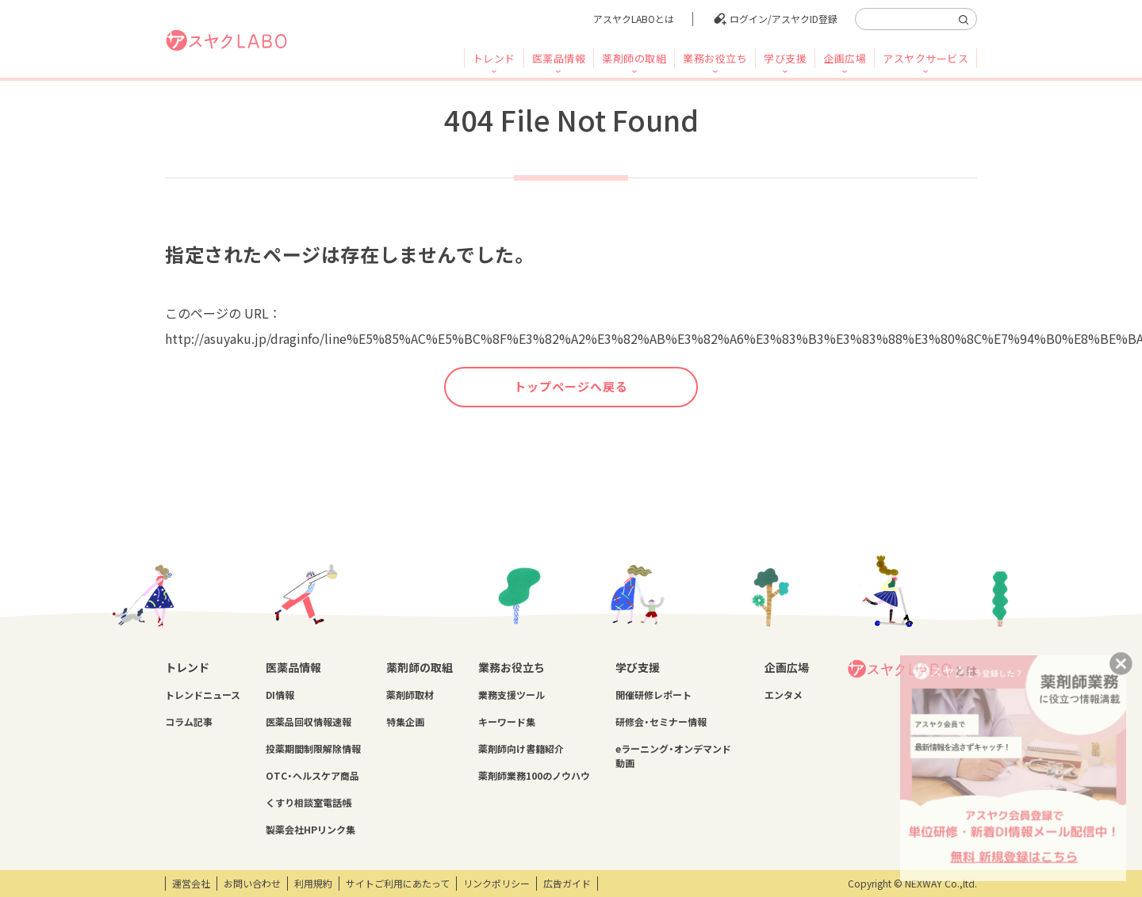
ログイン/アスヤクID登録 (783, 19)
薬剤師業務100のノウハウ (534, 776)
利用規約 (313, 883)
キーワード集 (506, 722)
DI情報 (280, 695)
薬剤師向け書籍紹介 (521, 749)
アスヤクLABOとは (633, 19)
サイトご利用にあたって (398, 883)
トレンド (494, 58)
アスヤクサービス (925, 58)
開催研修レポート (653, 695)
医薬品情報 (559, 58)
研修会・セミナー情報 (661, 722)
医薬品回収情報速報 (308, 722)
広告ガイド (567, 883)
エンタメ (784, 695)
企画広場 (844, 58)
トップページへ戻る (571, 386)
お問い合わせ (252, 883)
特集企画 (405, 722)
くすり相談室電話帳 (308, 803)
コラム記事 (189, 722)
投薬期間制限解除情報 (313, 749)
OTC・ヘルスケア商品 (312, 776)
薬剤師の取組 (634, 58)
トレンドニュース (202, 695)
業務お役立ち (715, 58)
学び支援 (785, 58)
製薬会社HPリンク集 (310, 830)
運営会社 (191, 883)
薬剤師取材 (410, 695)
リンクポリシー (496, 883)
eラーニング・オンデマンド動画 (673, 756)
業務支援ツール (511, 695)
